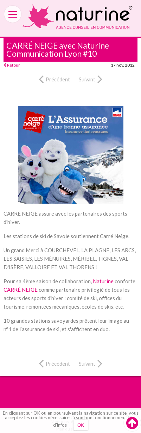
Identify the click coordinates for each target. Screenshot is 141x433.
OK (80, 425)
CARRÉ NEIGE (21, 289)
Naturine (103, 281)
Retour (12, 65)
